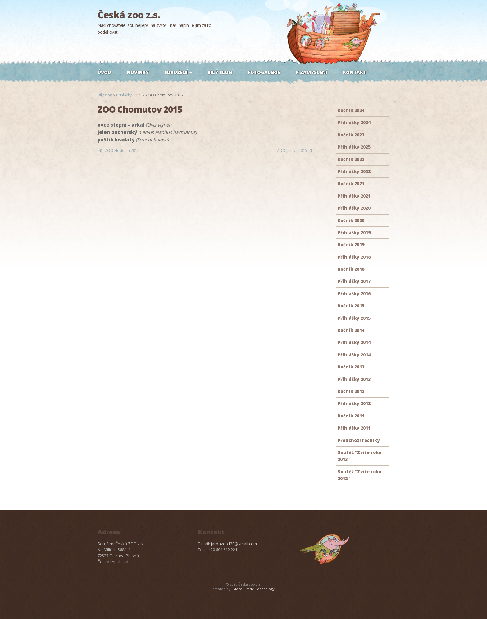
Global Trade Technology (253, 588)
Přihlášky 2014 (354, 342)
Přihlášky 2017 (354, 281)
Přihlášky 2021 (354, 196)
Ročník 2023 (351, 135)
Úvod (104, 72)
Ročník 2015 (351, 306)
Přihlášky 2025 (354, 147)
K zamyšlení (311, 72)
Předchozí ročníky (359, 440)
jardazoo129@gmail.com (234, 543)
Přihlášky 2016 (354, 293)
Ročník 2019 (351, 244)
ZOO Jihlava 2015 (292, 150)
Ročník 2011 (351, 416)
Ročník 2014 (351, 330)
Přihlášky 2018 (354, 257)
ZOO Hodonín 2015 (122, 150)
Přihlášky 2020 (354, 208)
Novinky (138, 72)
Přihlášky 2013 (354, 379)
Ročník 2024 (351, 110)
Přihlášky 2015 (354, 318)
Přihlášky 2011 (354, 428)
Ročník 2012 (351, 391)
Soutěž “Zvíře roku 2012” (360, 475)
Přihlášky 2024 (354, 122)
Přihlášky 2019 (354, 232)
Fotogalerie (264, 72)
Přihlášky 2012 (354, 403)
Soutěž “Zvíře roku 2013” (360, 455)
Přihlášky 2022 (354, 171)
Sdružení (178, 72)
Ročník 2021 (351, 183)
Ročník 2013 (351, 367)
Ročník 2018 (351, 269)
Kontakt (354, 72)
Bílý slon (219, 72)
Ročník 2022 (351, 159)
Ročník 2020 (351, 220)
